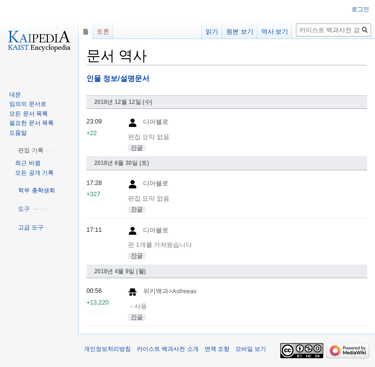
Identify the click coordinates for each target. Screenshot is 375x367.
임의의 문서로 (27, 104)
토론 (103, 31)
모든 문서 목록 (28, 113)
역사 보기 (275, 31)
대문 (15, 94)
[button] (30, 150)
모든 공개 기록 (34, 172)
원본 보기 (239, 31)
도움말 (18, 132)
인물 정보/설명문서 (117, 78)
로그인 (360, 9)
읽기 (212, 31)
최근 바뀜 (27, 163)
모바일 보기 (250, 349)
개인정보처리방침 (107, 349)
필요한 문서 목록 (31, 123)
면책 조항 (217, 349)
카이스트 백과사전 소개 (168, 349)
